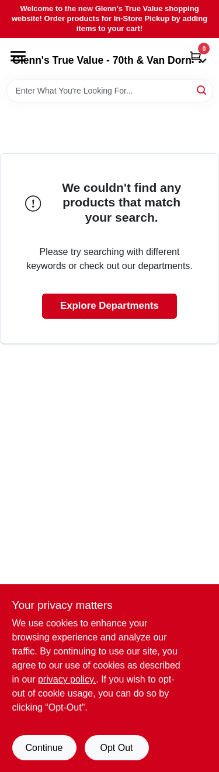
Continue (43, 748)
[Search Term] (109, 90)
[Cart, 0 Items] (195, 57)
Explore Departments (109, 305)
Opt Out (116, 748)
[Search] (202, 89)
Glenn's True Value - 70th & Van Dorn (109, 60)
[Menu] (18, 56)
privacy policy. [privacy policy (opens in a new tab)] (67, 679)
